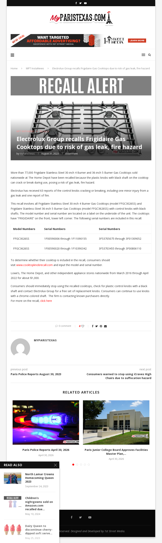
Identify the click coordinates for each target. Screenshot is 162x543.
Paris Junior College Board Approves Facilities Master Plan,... (116, 452)
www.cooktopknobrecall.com (34, 265)
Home (14, 68)
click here (46, 301)
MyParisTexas (27, 153)
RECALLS (44, 131)
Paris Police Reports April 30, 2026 (45, 450)
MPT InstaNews (35, 68)
